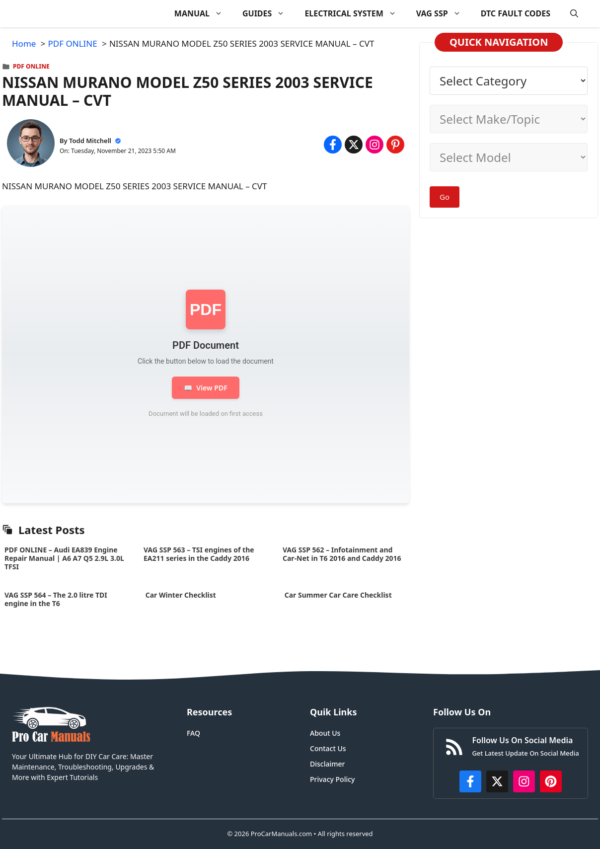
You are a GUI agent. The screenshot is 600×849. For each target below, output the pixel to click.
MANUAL (203, 13)
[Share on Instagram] (374, 145)
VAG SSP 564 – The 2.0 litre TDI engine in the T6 (55, 599)
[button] (574, 13)
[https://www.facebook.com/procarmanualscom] (470, 781)
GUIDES (268, 13)
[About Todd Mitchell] (31, 144)
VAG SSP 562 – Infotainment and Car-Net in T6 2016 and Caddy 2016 (342, 554)
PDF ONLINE (31, 66)
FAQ (193, 733)
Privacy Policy (332, 779)
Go (445, 197)
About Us (325, 733)
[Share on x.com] (354, 145)
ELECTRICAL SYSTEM (355, 13)
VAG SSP (443, 13)
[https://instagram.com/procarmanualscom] (524, 781)
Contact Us (328, 748)
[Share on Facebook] (333, 145)
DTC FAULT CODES (515, 13)
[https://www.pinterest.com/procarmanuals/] (551, 781)
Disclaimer (327, 764)
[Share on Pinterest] (395, 145)
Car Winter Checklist (180, 595)
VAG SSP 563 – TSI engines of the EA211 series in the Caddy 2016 (199, 554)
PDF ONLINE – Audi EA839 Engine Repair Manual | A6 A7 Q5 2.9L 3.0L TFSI (64, 558)
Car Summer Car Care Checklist (338, 595)
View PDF (205, 388)
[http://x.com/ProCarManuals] (497, 781)
